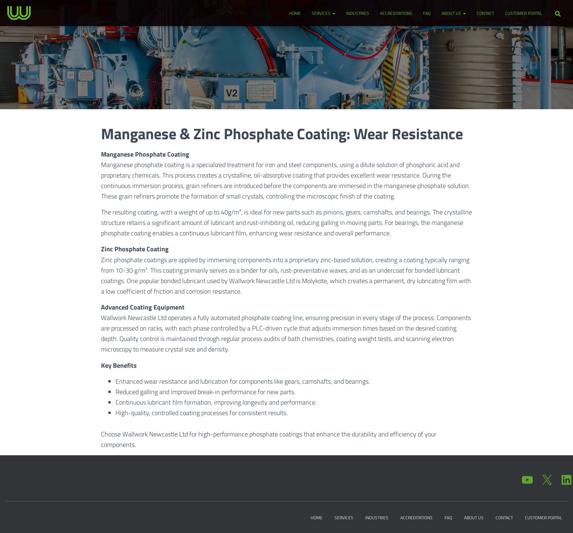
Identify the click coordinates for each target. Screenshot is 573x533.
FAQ (427, 13)
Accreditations (396, 13)
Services (323, 13)
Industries (357, 13)
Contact (485, 13)
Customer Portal (523, 13)
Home (295, 13)
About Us (454, 13)
